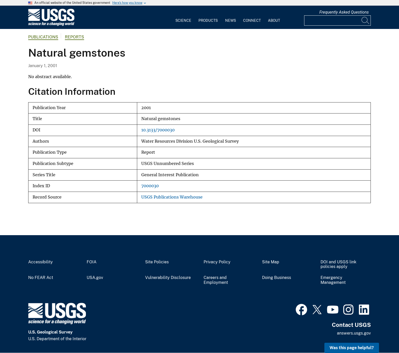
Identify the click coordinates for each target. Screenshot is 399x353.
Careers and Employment (216, 280)
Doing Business (276, 277)
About (274, 20)
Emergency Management (333, 280)
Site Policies (157, 262)
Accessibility (40, 262)
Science (183, 20)
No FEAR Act (40, 277)
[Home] (51, 24)
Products (208, 20)
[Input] (337, 20)
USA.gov (95, 277)
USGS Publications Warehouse (172, 197)
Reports (74, 37)
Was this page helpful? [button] (352, 347)
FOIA (91, 262)
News (230, 20)
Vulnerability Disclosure (168, 277)
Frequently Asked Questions (344, 12)
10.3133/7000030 (158, 130)
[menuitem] (183, 17)
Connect (252, 20)
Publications (43, 37)
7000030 (150, 185)
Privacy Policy (217, 262)
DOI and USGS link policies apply (338, 264)
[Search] (366, 20)
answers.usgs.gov (354, 333)
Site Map (270, 262)
